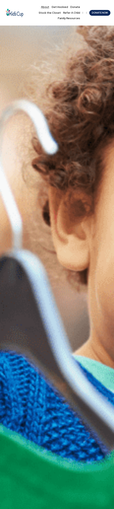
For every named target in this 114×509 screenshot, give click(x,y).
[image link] (14, 12)
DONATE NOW (100, 12)
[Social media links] (82, 13)
